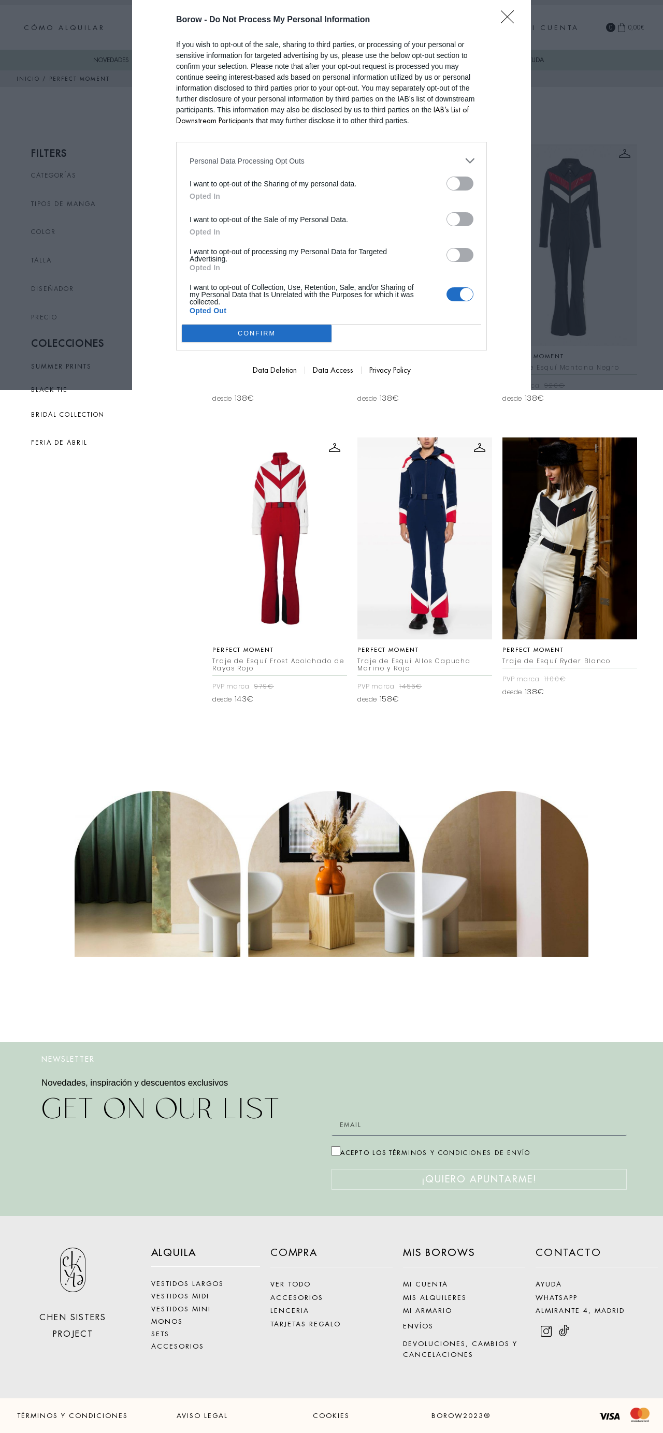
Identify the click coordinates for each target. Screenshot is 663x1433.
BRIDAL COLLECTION (68, 415)
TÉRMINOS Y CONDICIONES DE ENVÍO (459, 1153)
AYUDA (549, 1284)
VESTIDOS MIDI (180, 1296)
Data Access (333, 370)
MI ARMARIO (427, 1310)
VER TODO (290, 1284)
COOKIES (331, 1415)
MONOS (167, 1321)
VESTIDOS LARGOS (187, 1283)
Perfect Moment (243, 649)
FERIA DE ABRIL (59, 443)
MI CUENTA (425, 1284)
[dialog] (331, 195)
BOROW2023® (461, 1415)
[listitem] (331, 160)
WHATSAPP (557, 1297)
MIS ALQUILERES (435, 1297)
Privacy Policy (390, 370)
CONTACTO (568, 1252)
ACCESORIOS (177, 1346)
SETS (160, 1333)
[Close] (511, 20)
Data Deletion (275, 370)
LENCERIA (289, 1310)
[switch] (459, 184)
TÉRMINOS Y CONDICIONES (72, 1415)
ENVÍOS (418, 1326)
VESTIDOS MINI (181, 1309)
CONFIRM (256, 334)
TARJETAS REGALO (305, 1324)
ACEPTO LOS (435, 1153)
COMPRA (294, 1252)
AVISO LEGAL (202, 1415)
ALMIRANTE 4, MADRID (580, 1310)
